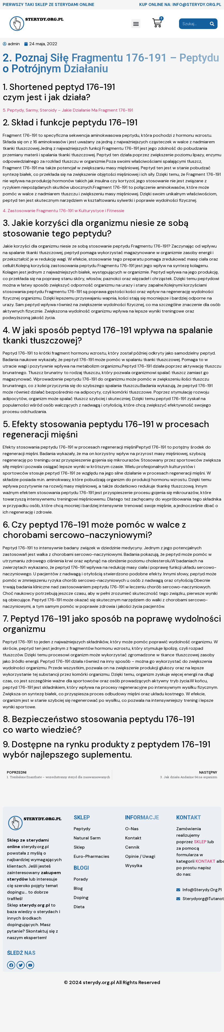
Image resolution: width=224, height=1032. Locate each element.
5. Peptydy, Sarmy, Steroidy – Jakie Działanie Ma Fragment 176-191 (68, 110)
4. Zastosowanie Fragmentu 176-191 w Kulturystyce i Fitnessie (63, 210)
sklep (82, 817)
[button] (135, 23)
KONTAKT (205, 861)
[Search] (212, 23)
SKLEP (200, 842)
